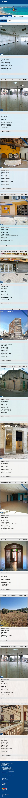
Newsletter (4, 783)
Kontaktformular (5, 782)
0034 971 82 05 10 (8, 767)
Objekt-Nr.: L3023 (23, 194)
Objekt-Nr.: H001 (23, 703)
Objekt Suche (5, 779)
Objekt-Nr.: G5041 (23, 595)
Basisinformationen (5, 57)
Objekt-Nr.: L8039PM (22, 309)
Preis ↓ (9, 20)
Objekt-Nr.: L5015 (23, 646)
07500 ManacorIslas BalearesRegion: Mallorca (14, 121)
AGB (3, 790)
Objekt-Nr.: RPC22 (23, 137)
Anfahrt (3, 784)
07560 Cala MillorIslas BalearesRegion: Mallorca (14, 236)
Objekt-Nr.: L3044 (23, 422)
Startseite (4, 778)
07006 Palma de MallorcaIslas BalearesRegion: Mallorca (14, 350)
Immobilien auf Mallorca (6, 16)
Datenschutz (4, 792)
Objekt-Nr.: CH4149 (23, 366)
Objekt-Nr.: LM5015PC (22, 79)
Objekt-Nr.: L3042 (23, 251)
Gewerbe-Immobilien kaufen (18, 16)
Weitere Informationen (6, 74)
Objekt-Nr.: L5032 (23, 482)
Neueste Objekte (5, 780)
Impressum (4, 789)
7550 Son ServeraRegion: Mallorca (14, 65)
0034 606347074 (7, 768)
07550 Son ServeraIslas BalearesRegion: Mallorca (14, 178)
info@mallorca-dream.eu (8, 769)
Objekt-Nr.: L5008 (23, 24)
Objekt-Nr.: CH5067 (23, 539)
